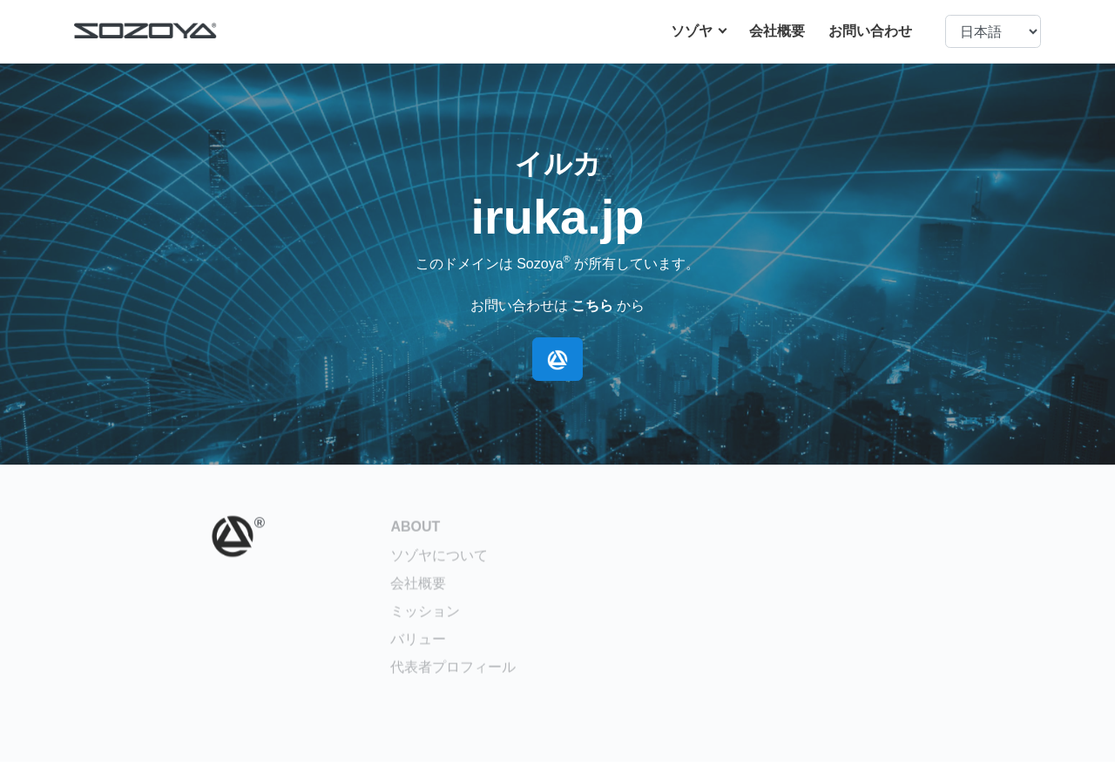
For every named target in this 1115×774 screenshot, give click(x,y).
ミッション (425, 616)
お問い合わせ (870, 31)
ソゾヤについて (439, 560)
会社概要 (777, 31)
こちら (592, 305)
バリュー (418, 644)
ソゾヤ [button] (693, 31)
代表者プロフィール (453, 672)
